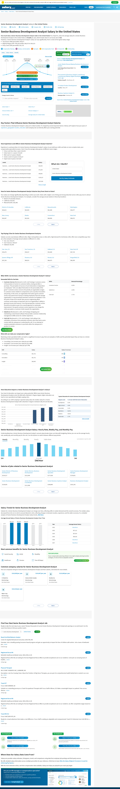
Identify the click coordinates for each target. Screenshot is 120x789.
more (5, 638)
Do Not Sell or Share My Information (108, 784)
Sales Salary (11, 11)
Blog (86, 7)
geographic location (13, 121)
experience (4, 121)
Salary (6, 11)
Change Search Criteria (8, 89)
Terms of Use (95, 784)
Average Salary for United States (36, 108)
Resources (63, 7)
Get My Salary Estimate (66, 172)
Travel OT (4, 676)
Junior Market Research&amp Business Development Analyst (73, 58)
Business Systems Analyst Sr (66, 86)
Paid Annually (8, 50)
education (23, 121)
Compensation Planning (103, 7)
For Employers (39, 7)
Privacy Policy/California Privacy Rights (80, 784)
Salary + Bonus (9, 46)
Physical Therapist (6, 661)
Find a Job (73, 7)
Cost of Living (5, 108)
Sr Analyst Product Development (67, 79)
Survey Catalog (51, 7)
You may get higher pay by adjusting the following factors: (15, 77)
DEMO (91, 7)
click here (40, 508)
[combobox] (12, 92)
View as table (48, 50)
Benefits (16, 46)
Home (2, 11)
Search (48, 92)
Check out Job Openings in (71, 52)
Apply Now (84, 60)
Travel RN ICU (5, 707)
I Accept (115, 2)
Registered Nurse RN (7, 646)
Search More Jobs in (73, 93)
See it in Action (68, 105)
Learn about (13, 775)
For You (29, 7)
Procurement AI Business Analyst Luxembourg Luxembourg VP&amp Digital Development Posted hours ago (72, 69)
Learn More (70, 2)
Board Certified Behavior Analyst (10, 630)
